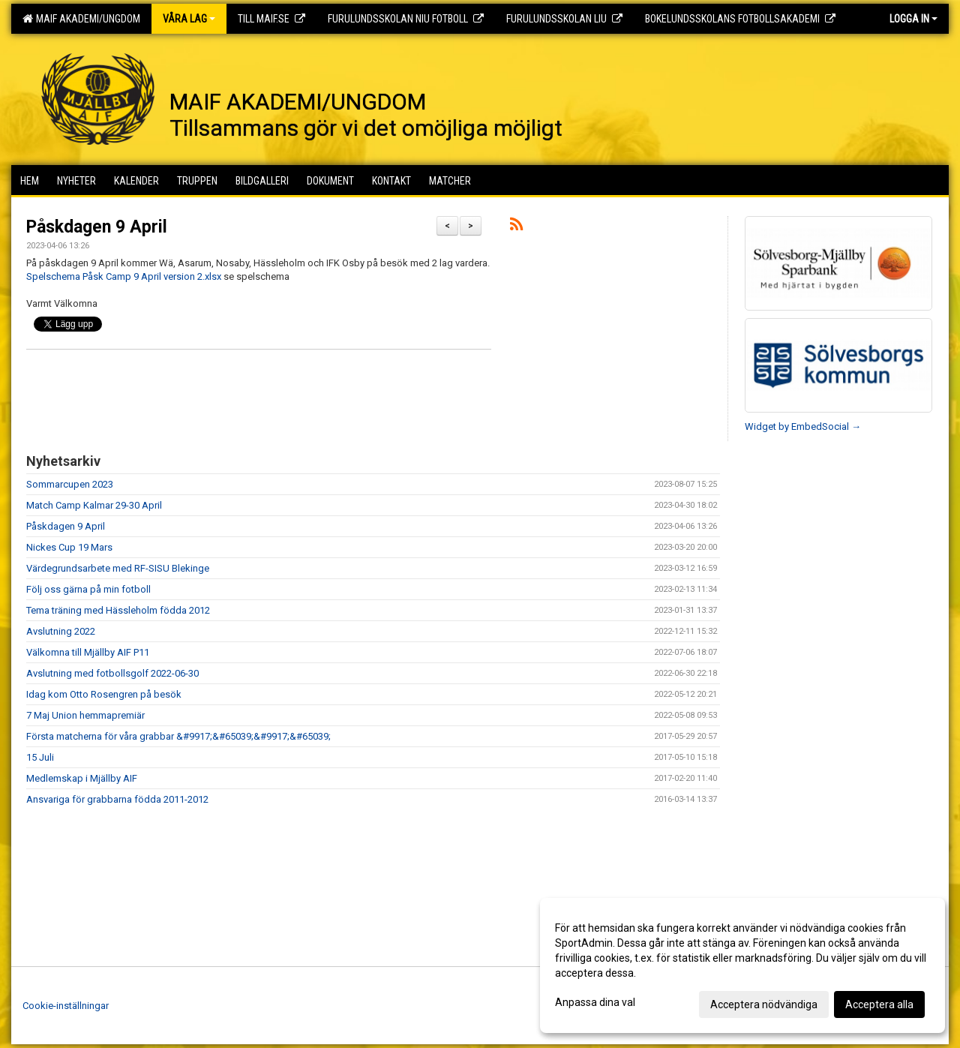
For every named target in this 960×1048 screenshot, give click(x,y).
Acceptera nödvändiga (764, 1004)
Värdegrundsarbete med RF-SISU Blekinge (117, 568)
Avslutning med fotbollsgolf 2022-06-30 (112, 673)
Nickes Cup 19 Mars (69, 547)
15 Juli (40, 757)
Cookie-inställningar (65, 1005)
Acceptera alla (879, 1004)
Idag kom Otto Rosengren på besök (104, 694)
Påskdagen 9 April (96, 227)
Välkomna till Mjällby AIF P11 (87, 652)
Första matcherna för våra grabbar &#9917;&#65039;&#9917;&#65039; (178, 736)
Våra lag (189, 19)
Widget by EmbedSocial (803, 426)
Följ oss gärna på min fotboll (88, 589)
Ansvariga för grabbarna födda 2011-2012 (117, 799)
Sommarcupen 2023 (69, 484)
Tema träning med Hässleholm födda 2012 (118, 610)
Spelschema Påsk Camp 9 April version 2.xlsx (123, 276)
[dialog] (742, 965)
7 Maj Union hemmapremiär (85, 715)
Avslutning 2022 (60, 631)
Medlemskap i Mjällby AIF (81, 778)
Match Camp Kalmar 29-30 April (94, 505)
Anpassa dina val (595, 1002)
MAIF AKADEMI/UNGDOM (81, 19)
